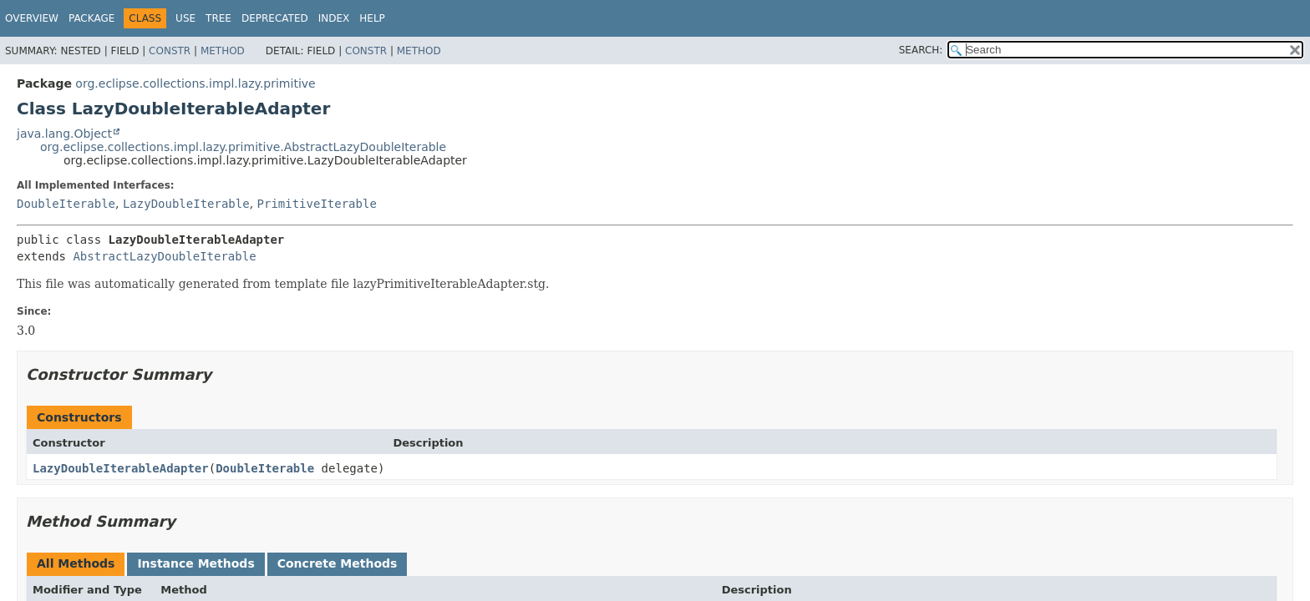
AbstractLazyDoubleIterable (164, 256)
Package (91, 18)
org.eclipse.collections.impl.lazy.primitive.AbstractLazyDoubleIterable (243, 147)
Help (372, 18)
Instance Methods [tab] (195, 563)
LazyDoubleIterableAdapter (121, 468)
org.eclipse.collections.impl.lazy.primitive (195, 83)
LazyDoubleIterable (186, 203)
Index (334, 18)
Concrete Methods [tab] (337, 563)
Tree (218, 18)
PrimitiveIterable (317, 203)
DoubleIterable (66, 203)
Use (185, 18)
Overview (31, 18)
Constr (169, 51)
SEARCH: (921, 50)
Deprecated (274, 18)
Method (223, 51)
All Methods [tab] (75, 563)
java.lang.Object (64, 133)
